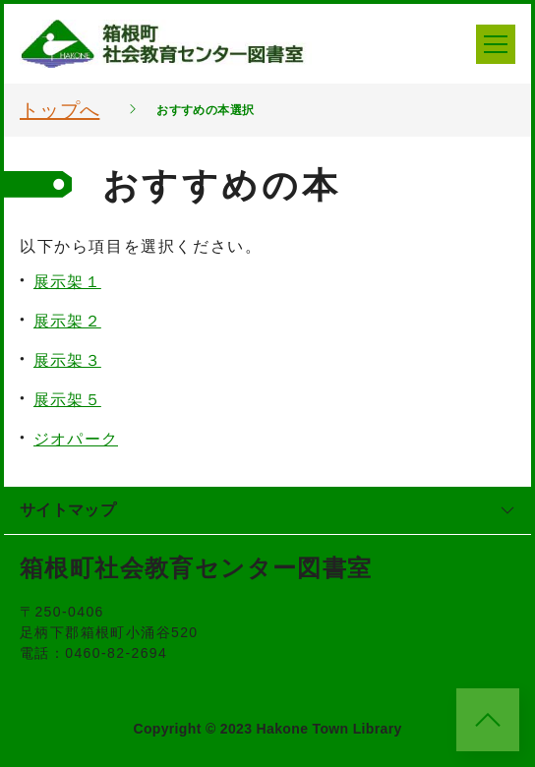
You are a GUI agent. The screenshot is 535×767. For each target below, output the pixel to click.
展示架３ (67, 360)
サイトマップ (267, 510)
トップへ (59, 110)
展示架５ (67, 399)
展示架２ (67, 321)
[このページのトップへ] (487, 719)
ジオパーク (75, 439)
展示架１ (67, 281)
